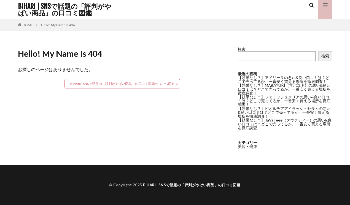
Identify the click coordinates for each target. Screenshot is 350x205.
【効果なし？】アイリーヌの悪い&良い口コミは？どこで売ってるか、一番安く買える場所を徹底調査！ (283, 79)
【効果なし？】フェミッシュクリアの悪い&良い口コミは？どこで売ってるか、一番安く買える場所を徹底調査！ (284, 101)
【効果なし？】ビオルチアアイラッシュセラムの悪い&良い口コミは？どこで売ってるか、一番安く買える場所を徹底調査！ (284, 112)
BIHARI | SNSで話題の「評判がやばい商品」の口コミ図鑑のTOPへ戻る (122, 84)
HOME (28, 25)
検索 (242, 49)
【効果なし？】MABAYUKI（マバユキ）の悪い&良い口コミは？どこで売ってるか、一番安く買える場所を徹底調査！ (284, 89)
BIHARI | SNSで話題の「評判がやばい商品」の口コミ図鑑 (64, 9)
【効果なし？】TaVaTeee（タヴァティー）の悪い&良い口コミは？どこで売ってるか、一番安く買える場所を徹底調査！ (285, 124)
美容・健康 (247, 146)
